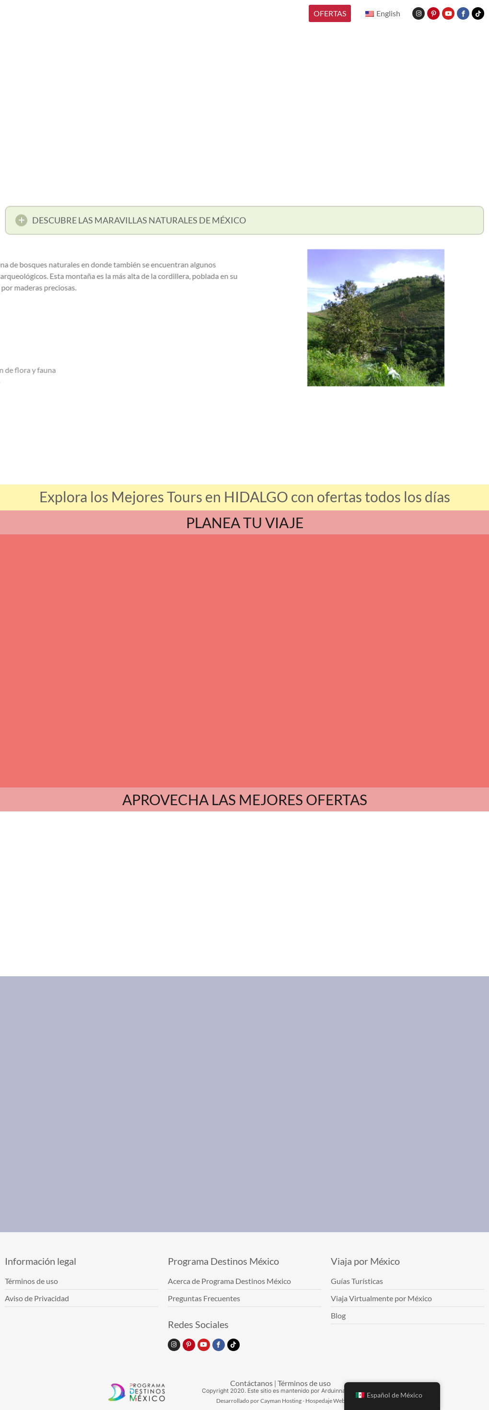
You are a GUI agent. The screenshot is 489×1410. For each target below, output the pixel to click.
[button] (244, 223)
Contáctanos (251, 1382)
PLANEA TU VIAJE (244, 522)
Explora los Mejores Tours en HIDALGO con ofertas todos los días (244, 496)
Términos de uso (304, 1382)
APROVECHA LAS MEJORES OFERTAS (244, 799)
